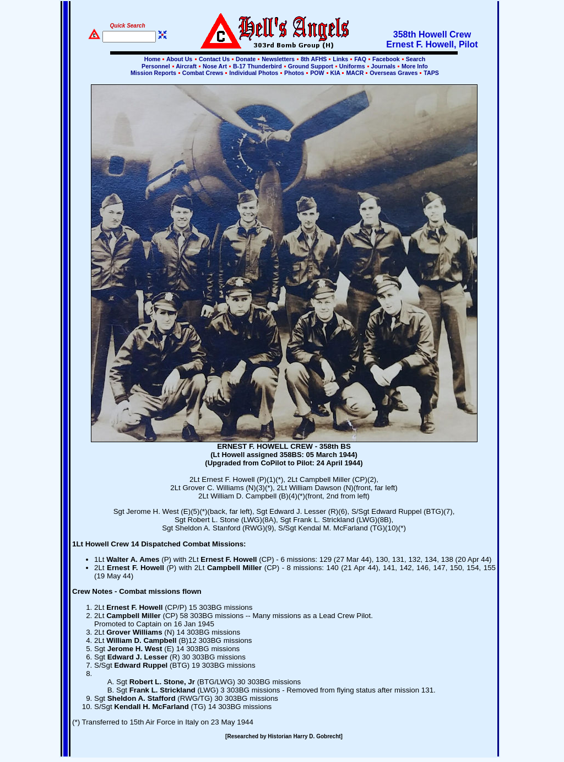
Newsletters (278, 59)
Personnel (155, 66)
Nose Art (215, 66)
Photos (294, 72)
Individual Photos (253, 72)
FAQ (360, 59)
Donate (245, 59)
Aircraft (186, 66)
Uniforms (352, 66)
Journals (383, 66)
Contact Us (214, 59)
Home (152, 59)
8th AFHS (313, 59)
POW (317, 72)
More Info (414, 66)
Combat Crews (203, 72)
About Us (178, 59)
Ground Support (310, 66)
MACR (354, 72)
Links (340, 59)
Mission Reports (153, 72)
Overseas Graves (393, 72)
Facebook (386, 59)
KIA (335, 72)
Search (415, 59)
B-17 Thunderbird (257, 66)
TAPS (430, 72)
